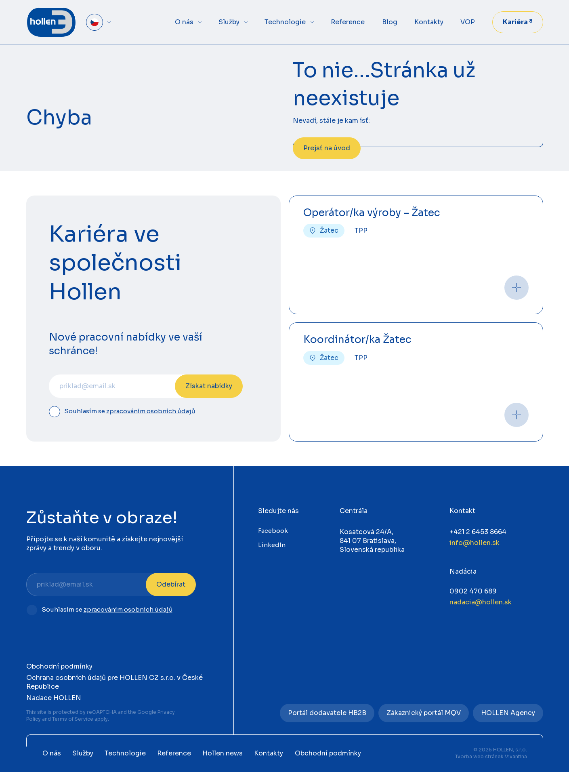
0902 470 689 (473, 591)
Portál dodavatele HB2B (327, 713)
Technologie (285, 22)
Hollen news (222, 753)
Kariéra (518, 22)
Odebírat (170, 584)
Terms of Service (72, 719)
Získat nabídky (208, 386)
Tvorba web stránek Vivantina (491, 756)
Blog (389, 22)
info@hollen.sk (474, 543)
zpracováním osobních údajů (150, 411)
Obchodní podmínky (59, 666)
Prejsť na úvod (326, 148)
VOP (467, 22)
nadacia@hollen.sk (480, 602)
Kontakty (428, 22)
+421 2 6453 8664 (477, 532)
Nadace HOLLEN (53, 698)
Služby (228, 22)
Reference (348, 22)
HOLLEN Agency (508, 713)
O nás (184, 22)
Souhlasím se (129, 411)
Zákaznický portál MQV (423, 713)
